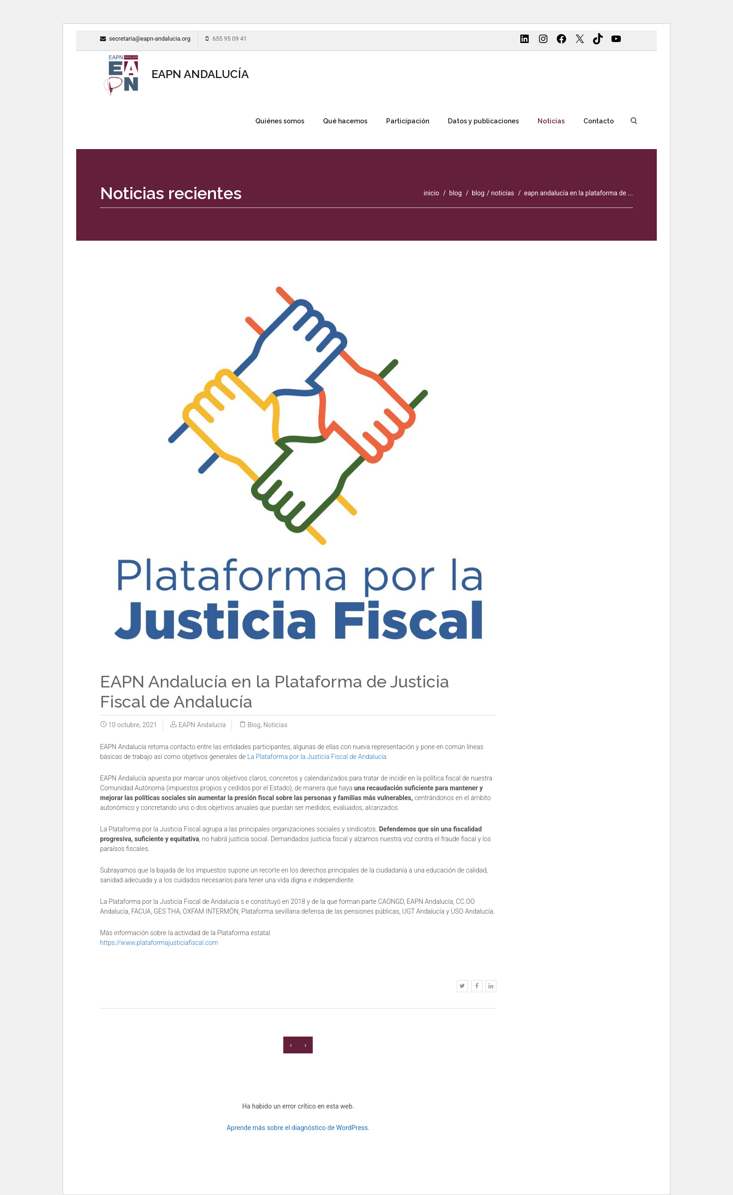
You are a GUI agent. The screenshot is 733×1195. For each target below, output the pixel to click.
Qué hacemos (345, 121)
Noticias (551, 121)
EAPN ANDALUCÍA (174, 74)
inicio (431, 193)
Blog (478, 193)
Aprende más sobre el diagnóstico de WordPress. (298, 1127)
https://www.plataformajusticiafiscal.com (159, 942)
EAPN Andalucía (202, 725)
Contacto (598, 121)
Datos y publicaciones (483, 121)
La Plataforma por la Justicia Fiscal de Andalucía (316, 756)
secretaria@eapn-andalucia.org (149, 38)
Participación (407, 121)
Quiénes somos (279, 121)
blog (455, 193)
